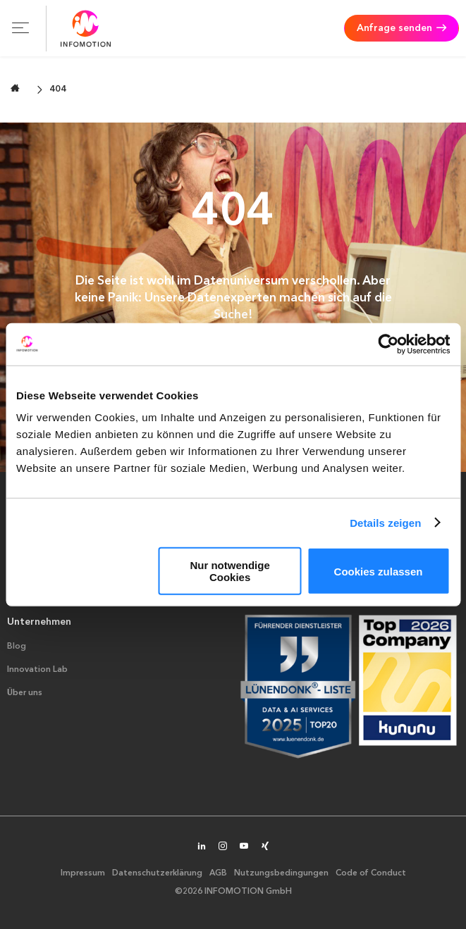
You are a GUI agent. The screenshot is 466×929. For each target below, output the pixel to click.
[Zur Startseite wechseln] (15, 88)
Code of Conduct (371, 873)
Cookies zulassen (378, 571)
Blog (16, 646)
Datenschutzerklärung (157, 873)
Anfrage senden (394, 28)
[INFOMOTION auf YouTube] (244, 847)
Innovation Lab (37, 670)
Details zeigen (385, 522)
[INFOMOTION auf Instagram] (223, 847)
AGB (218, 873)
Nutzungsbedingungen (281, 873)
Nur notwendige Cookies (229, 571)
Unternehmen (39, 622)
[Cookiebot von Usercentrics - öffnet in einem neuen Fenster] (388, 343)
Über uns (24, 693)
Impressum (83, 873)
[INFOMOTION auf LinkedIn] (201, 847)
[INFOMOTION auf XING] (265, 847)
